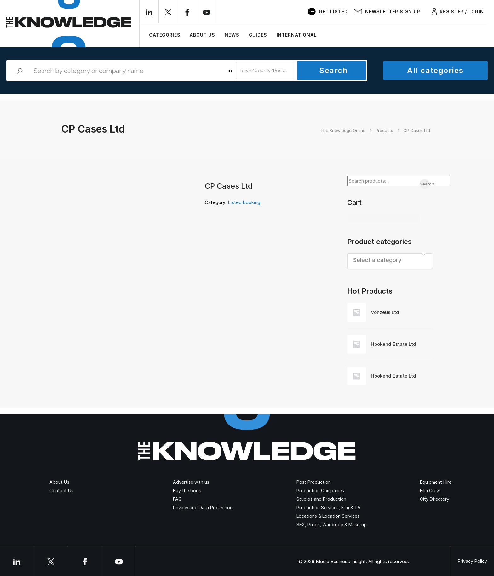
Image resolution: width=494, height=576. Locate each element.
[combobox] (390, 261)
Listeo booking (244, 202)
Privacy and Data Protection (203, 507)
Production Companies (320, 490)
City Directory (434, 499)
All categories (435, 70)
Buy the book (187, 490)
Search (333, 70)
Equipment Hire (435, 482)
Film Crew (430, 490)
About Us (202, 34)
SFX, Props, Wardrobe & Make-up (331, 524)
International (297, 34)
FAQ (177, 499)
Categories (164, 34)
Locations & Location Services (327, 516)
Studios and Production (321, 499)
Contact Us (61, 490)
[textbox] (390, 260)
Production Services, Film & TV (328, 507)
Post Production (313, 482)
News (232, 34)
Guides (258, 34)
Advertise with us (191, 482)
